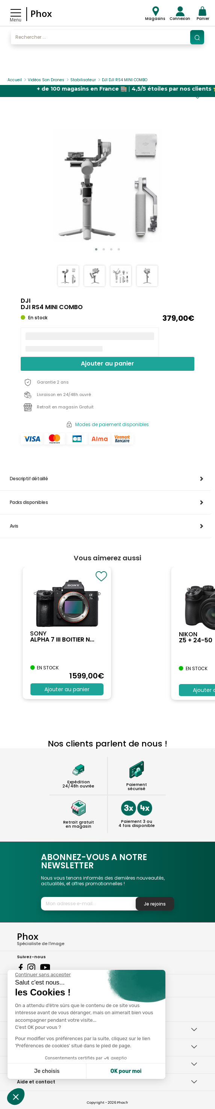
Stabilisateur (83, 80)
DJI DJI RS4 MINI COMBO (124, 80)
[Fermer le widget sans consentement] (42, 975)
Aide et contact (36, 1082)
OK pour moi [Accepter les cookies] (126, 1071)
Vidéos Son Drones (46, 80)
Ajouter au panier (107, 363)
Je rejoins (155, 904)
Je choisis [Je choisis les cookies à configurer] (47, 1071)
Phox (41, 13)
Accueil (15, 80)
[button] (96, 249)
